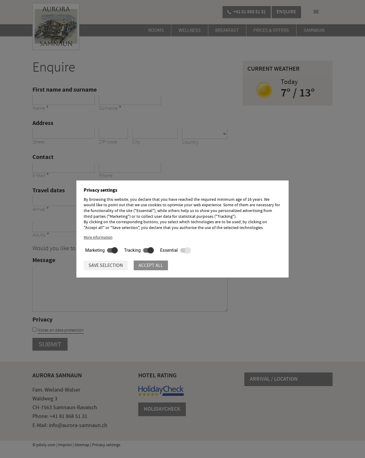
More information (98, 237)
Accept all (151, 265)
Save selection (106, 265)
